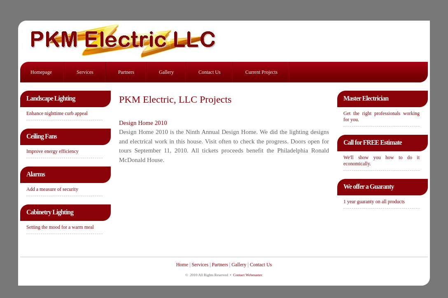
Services (85, 72)
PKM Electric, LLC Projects (175, 99)
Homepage (41, 72)
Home (182, 264)
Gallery (166, 72)
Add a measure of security (52, 189)
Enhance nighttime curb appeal (57, 113)
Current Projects (261, 72)
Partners (126, 72)
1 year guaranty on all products (374, 201)
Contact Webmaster (247, 275)
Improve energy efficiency (52, 151)
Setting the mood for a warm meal (60, 227)
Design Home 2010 (143, 123)
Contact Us (209, 72)
